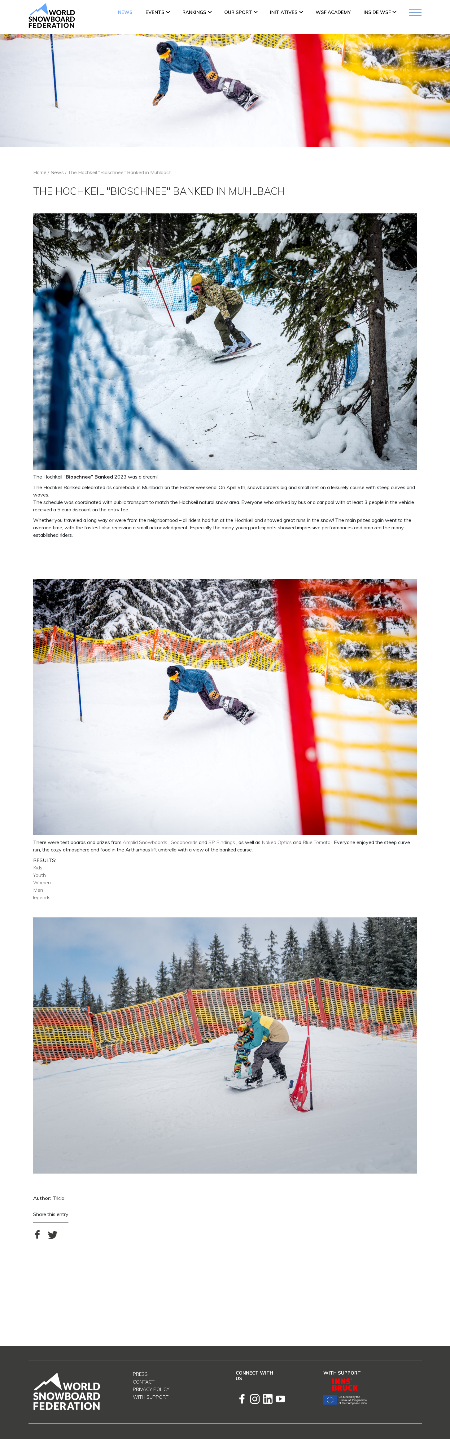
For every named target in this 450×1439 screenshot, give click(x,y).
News (125, 12)
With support (150, 1397)
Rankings (194, 12)
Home (39, 172)
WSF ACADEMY (333, 12)
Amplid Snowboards (145, 842)
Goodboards (184, 842)
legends (41, 897)
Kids (37, 867)
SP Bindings (221, 842)
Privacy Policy (151, 1389)
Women (42, 882)
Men (38, 890)
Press (140, 1374)
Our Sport (238, 12)
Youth (39, 875)
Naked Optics (277, 842)
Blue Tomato (316, 842)
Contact (144, 1382)
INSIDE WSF (377, 12)
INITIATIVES (284, 12)
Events (155, 12)
